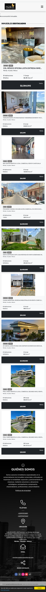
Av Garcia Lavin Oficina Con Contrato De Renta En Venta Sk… (23, 346)
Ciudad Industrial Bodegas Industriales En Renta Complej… (22, 300)
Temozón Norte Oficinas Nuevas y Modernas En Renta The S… (23, 118)
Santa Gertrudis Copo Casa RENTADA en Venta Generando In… (23, 254)
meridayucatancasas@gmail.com (23, 557)
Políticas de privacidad (23, 490)
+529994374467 (23, 516)
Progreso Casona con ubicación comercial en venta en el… (22, 209)
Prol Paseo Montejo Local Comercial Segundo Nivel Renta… (23, 391)
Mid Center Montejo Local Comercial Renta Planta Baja (22, 163)
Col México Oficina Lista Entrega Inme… (22, 68)
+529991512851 (23, 513)
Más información (5, 590)
